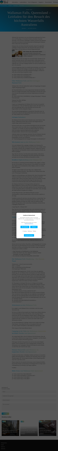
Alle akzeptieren (25, 226)
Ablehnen (34, 226)
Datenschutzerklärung (29, 223)
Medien (34, 231)
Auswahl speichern (29, 235)
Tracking (24, 231)
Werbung (29, 231)
